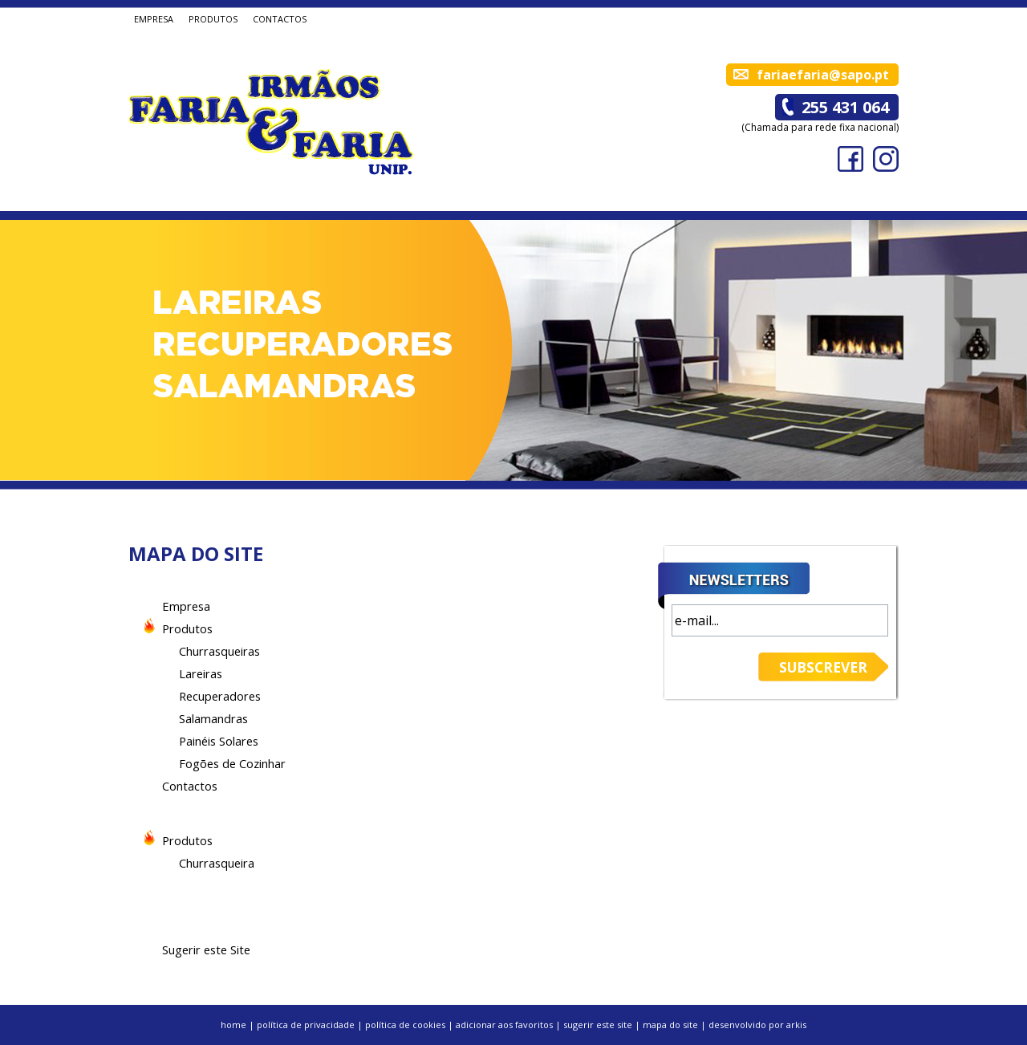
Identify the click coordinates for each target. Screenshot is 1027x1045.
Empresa (186, 606)
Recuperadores (220, 696)
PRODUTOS (213, 19)
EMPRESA (153, 19)
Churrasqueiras (219, 651)
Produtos (187, 628)
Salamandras (213, 718)
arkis (796, 1025)
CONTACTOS (279, 19)
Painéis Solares (218, 741)
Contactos (189, 786)
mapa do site (670, 1025)
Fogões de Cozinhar (232, 763)
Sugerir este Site (206, 949)
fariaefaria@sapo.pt (823, 74)
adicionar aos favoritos (504, 1025)
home (233, 1025)
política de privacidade (306, 1025)
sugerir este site (597, 1025)
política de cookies (405, 1025)
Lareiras (200, 673)
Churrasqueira (216, 863)
